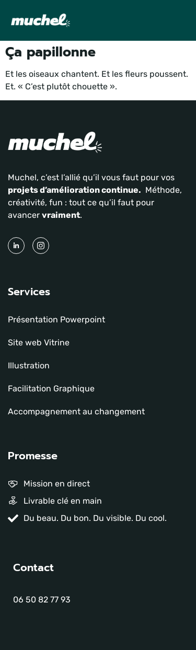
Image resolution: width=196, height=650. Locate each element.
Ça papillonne (50, 52)
